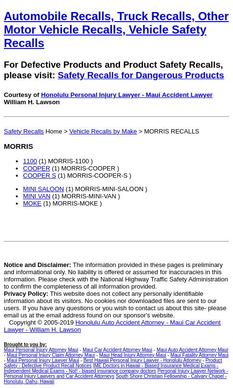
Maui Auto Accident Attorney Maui (192, 349)
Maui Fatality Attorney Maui (200, 355)
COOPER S (39, 175)
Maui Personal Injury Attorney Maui (41, 349)
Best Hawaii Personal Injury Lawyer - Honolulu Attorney (142, 360)
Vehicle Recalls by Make (103, 131)
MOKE (32, 203)
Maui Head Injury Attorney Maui (132, 355)
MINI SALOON (43, 189)
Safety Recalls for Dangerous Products (141, 75)
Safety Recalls (24, 131)
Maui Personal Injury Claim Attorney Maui (51, 355)
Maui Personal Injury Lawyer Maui (43, 360)
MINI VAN (36, 196)
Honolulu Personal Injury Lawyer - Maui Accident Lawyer (126, 94)
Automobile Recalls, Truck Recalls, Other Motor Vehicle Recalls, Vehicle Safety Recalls (116, 29)
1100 (30, 161)
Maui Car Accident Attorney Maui (117, 349)
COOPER (36, 168)
